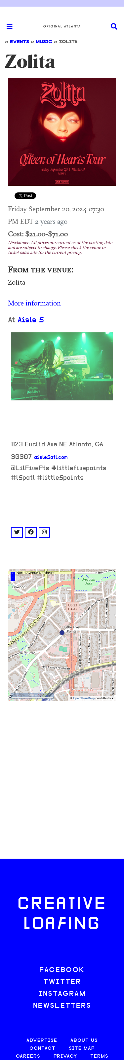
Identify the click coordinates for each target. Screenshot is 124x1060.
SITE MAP (82, 1048)
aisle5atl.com (51, 457)
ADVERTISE (41, 1040)
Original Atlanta (62, 26)
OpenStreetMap (84, 698)
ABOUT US (84, 1040)
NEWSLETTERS (62, 1006)
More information (34, 303)
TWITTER (62, 982)
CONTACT (42, 1048)
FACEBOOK (62, 970)
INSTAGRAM (62, 994)
